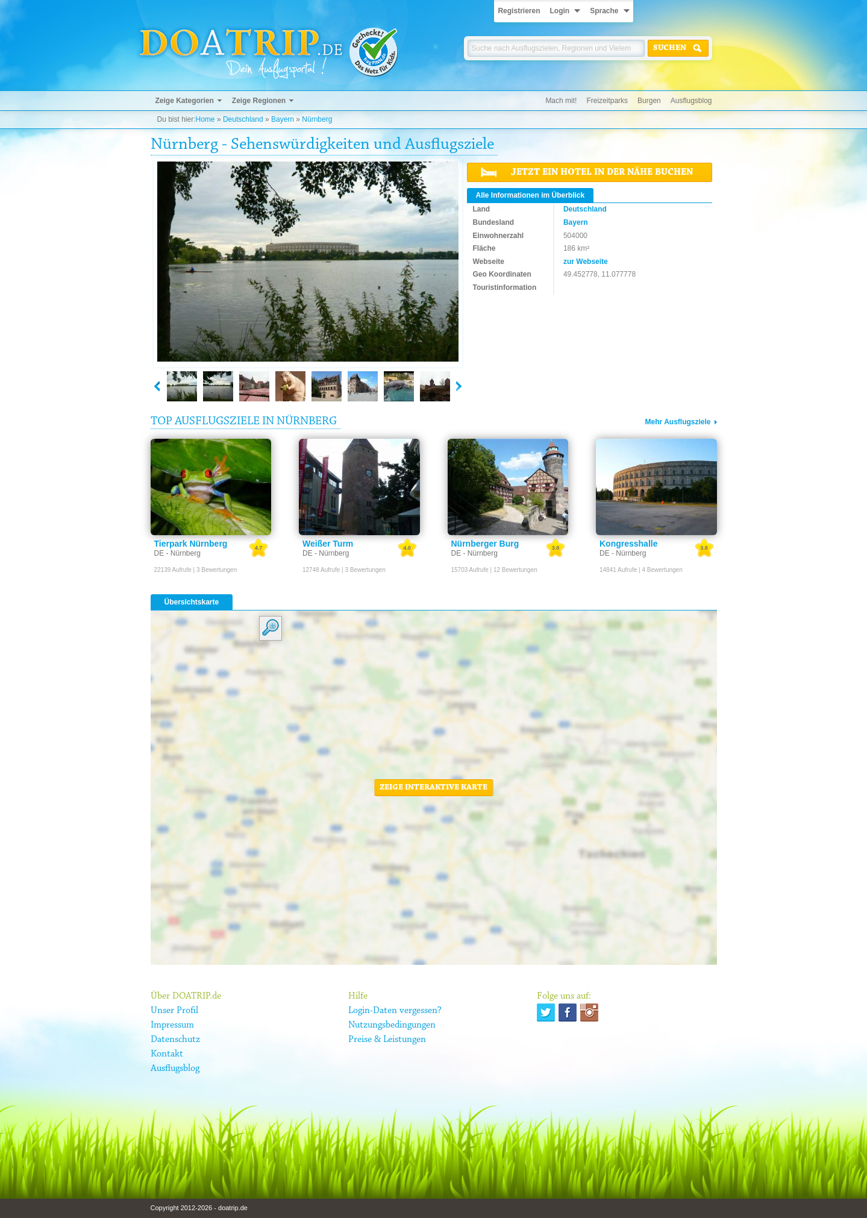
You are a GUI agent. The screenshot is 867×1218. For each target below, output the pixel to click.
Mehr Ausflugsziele (678, 422)
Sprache (604, 11)
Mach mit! (561, 100)
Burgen (649, 100)
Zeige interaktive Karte (433, 787)
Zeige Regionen (259, 100)
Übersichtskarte (191, 602)
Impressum (172, 1025)
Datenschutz (175, 1039)
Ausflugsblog (691, 100)
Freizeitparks (607, 100)
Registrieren (519, 11)
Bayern (282, 119)
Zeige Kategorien (184, 100)
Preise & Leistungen (387, 1039)
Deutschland (243, 119)
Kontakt (167, 1054)
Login (559, 11)
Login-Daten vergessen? (395, 1011)
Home (205, 119)
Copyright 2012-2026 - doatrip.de (199, 1207)
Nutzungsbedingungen (392, 1025)
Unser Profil (174, 1011)
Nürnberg (317, 119)
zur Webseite (585, 261)
